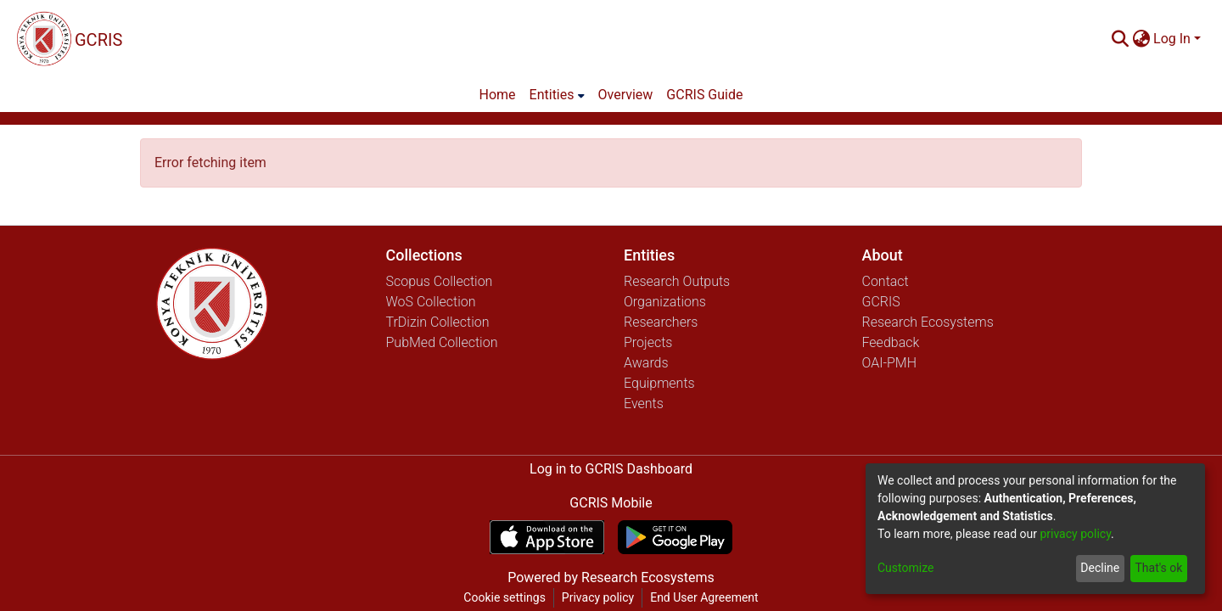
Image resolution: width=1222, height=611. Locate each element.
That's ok (1158, 568)
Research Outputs (677, 281)
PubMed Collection (442, 342)
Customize (905, 568)
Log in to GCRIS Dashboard (611, 469)
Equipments (659, 383)
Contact (885, 281)
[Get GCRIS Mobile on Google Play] (675, 537)
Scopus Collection (439, 281)
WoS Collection (431, 302)
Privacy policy (598, 597)
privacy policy (1075, 534)
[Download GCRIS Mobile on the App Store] (547, 537)
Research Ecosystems (928, 322)
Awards (646, 363)
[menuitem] (1141, 39)
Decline (1099, 568)
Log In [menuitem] (1172, 39)
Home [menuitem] (497, 95)
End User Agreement (704, 597)
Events (644, 403)
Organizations (665, 302)
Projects (648, 342)
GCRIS (881, 302)
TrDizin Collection (438, 322)
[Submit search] (1119, 39)
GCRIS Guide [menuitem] (704, 95)
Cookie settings (504, 597)
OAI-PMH (889, 363)
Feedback (891, 342)
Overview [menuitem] (625, 95)
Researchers (661, 322)
